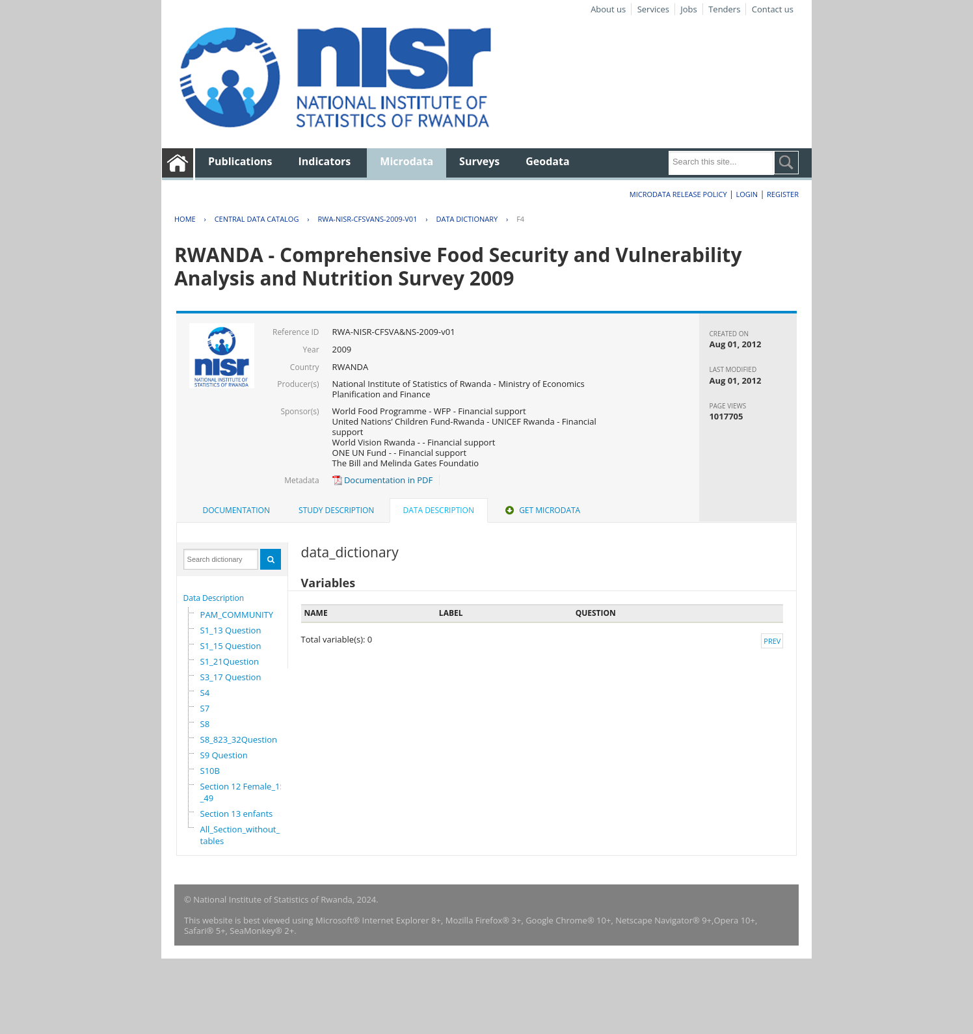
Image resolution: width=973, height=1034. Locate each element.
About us (608, 9)
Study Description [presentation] (336, 510)
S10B (210, 770)
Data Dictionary (467, 219)
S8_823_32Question (238, 739)
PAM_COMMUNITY (236, 614)
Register (783, 194)
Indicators (325, 161)
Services (653, 9)
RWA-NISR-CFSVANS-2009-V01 (367, 219)
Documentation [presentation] (236, 510)
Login (747, 194)
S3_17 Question (230, 677)
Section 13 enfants (236, 813)
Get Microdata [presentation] (541, 510)
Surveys (479, 161)
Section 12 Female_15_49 (242, 792)
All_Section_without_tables (240, 835)
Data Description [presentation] (438, 510)
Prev (772, 641)
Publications (240, 161)
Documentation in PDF (382, 480)
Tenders (724, 9)
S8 (205, 724)
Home (185, 219)
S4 (205, 692)
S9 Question (224, 755)
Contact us (772, 9)
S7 (205, 708)
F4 (520, 219)
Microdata (406, 161)
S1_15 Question (230, 646)
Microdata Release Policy (678, 194)
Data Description (214, 597)
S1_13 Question (230, 630)
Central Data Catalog (257, 219)
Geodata (547, 161)
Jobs (688, 9)
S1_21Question (229, 661)
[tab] (236, 510)
